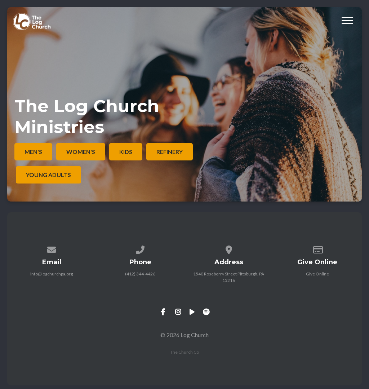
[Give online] (317, 248)
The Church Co (184, 352)
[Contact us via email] (52, 248)
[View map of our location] (229, 248)
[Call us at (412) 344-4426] (140, 248)
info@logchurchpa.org (51, 274)
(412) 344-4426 (140, 274)
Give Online (317, 274)
